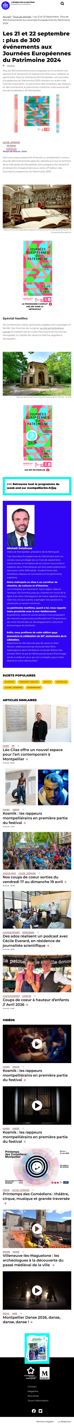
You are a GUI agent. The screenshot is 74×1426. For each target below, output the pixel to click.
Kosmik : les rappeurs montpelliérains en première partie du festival (35, 818)
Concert (15, 809)
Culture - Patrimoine (11, 142)
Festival (6, 1313)
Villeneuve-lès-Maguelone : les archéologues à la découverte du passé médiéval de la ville (33, 1260)
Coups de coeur (9, 873)
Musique (6, 809)
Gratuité (47, 682)
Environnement (33, 687)
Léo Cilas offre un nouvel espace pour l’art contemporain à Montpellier (33, 754)
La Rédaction (64, 1421)
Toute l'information (38, 1400)
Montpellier (11, 149)
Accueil (7, 16)
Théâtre (6, 1190)
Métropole (11, 145)
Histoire (16, 1251)
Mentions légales (45, 1421)
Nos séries (33, 1396)
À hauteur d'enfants (11, 932)
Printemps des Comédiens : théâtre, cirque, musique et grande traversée (36, 1196)
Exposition (26, 996)
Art (13, 746)
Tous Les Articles (22, 16)
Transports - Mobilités (28, 682)
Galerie (6, 746)
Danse (14, 1313)
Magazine (33, 1391)
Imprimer (11, 66)
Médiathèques (28, 932)
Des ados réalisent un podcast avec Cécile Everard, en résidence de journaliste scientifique (35, 940)
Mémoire (6, 1251)
